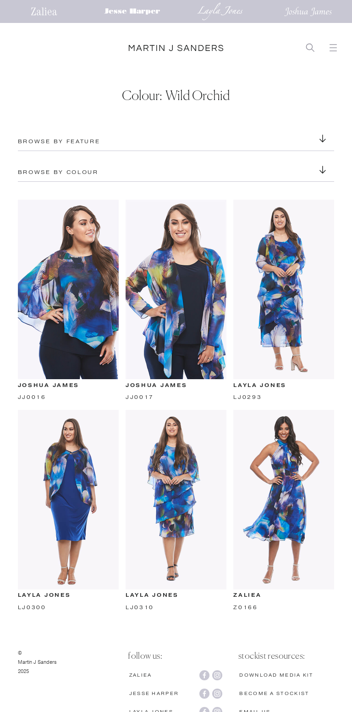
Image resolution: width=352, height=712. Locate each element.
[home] (176, 48)
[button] (333, 48)
